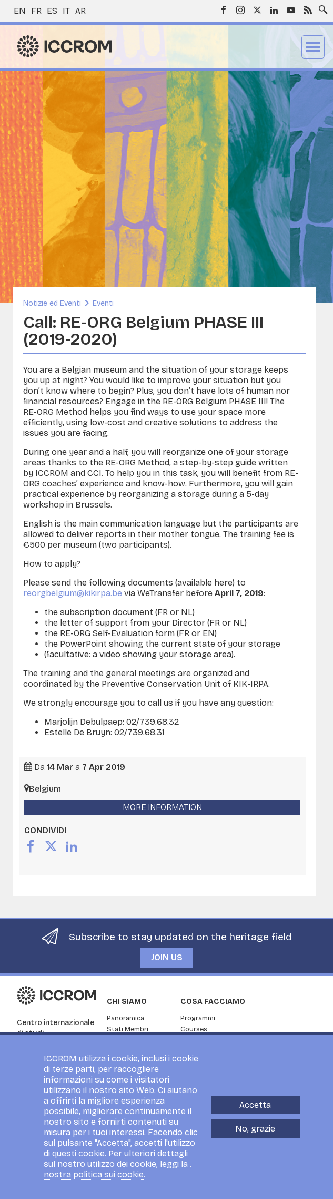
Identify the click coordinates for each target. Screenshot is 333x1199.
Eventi (103, 303)
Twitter (257, 10)
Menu (313, 47)
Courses (193, 1029)
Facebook (223, 10)
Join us (167, 957)
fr (36, 11)
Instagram (240, 10)
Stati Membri (127, 1029)
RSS (308, 10)
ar (80, 11)
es (52, 11)
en (20, 11)
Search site (321, 7)
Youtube (291, 10)
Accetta (255, 1105)
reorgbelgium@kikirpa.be (72, 593)
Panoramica (125, 1018)
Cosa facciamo (212, 1001)
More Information (162, 807)
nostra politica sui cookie (94, 1174)
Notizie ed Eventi (52, 303)
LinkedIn (274, 10)
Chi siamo (127, 1001)
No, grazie (255, 1129)
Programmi (197, 1018)
